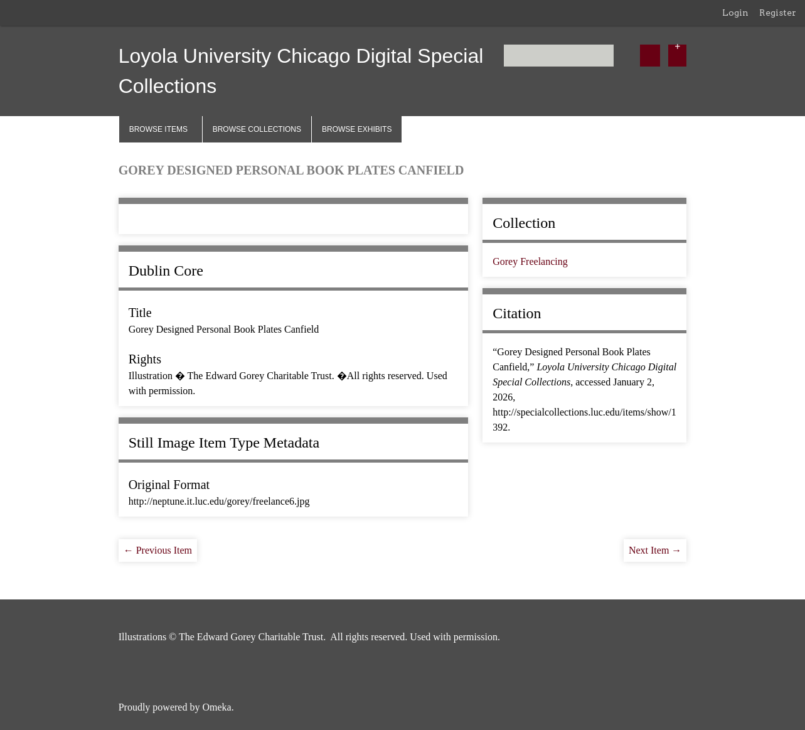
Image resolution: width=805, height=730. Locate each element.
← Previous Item (158, 550)
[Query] (559, 56)
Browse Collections (257, 129)
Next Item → (655, 550)
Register (777, 13)
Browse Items (158, 129)
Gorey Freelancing (530, 261)
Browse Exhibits (357, 129)
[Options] (677, 56)
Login (735, 13)
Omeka (216, 707)
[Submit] (650, 56)
